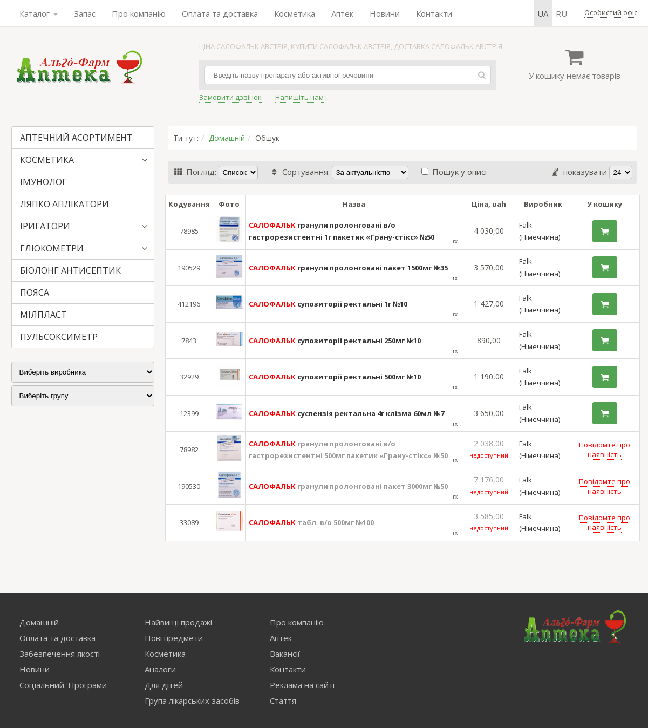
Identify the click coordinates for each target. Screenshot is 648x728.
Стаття (283, 700)
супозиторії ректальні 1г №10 (328, 304)
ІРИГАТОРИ (45, 226)
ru (561, 13)
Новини (385, 13)
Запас (85, 13)
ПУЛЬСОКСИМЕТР (59, 337)
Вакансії (285, 653)
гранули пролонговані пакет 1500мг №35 (348, 268)
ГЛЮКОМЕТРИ (52, 248)
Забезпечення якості (59, 653)
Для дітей (164, 684)
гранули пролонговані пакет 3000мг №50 (348, 486)
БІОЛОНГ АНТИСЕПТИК (70, 270)
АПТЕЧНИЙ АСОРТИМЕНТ (76, 138)
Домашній (227, 138)
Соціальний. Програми (63, 684)
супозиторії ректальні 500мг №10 (335, 377)
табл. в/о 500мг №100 (311, 522)
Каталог (38, 13)
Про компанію (139, 13)
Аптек (342, 13)
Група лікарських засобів (192, 700)
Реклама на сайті (302, 684)
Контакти (434, 13)
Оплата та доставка (220, 13)
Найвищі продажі (178, 622)
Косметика (294, 13)
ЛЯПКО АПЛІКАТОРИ (64, 204)
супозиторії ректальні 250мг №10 (335, 340)
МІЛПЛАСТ (43, 315)
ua (542, 13)
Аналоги (160, 669)
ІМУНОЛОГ (43, 182)
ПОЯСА (34, 292)
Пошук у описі (454, 171)
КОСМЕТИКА (47, 160)
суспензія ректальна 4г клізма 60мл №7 (346, 413)
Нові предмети (174, 637)
